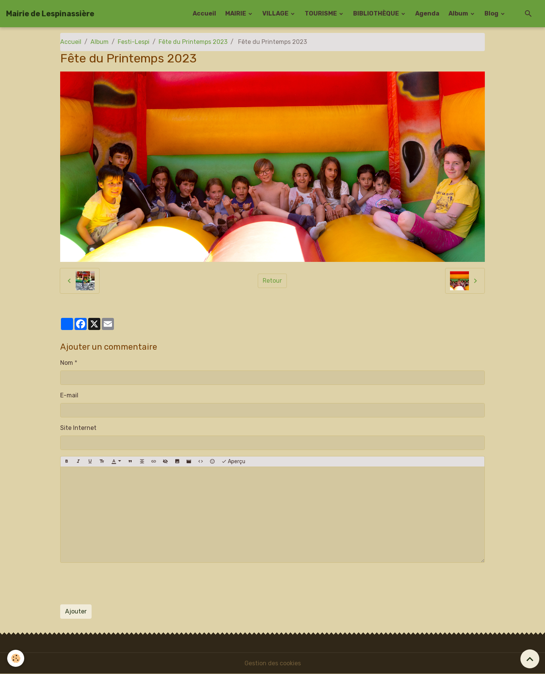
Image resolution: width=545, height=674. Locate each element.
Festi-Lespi (133, 41)
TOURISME (321, 13)
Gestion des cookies (272, 663)
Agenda (427, 13)
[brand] (50, 13)
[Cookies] (16, 658)
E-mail (69, 395)
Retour (272, 280)
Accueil (204, 13)
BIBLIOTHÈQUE (376, 13)
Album (458, 13)
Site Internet (78, 427)
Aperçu (233, 461)
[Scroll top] (529, 658)
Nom (66, 362)
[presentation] (117, 583)
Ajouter (76, 611)
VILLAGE (276, 13)
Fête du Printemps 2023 (193, 41)
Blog (492, 13)
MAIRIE (236, 13)
